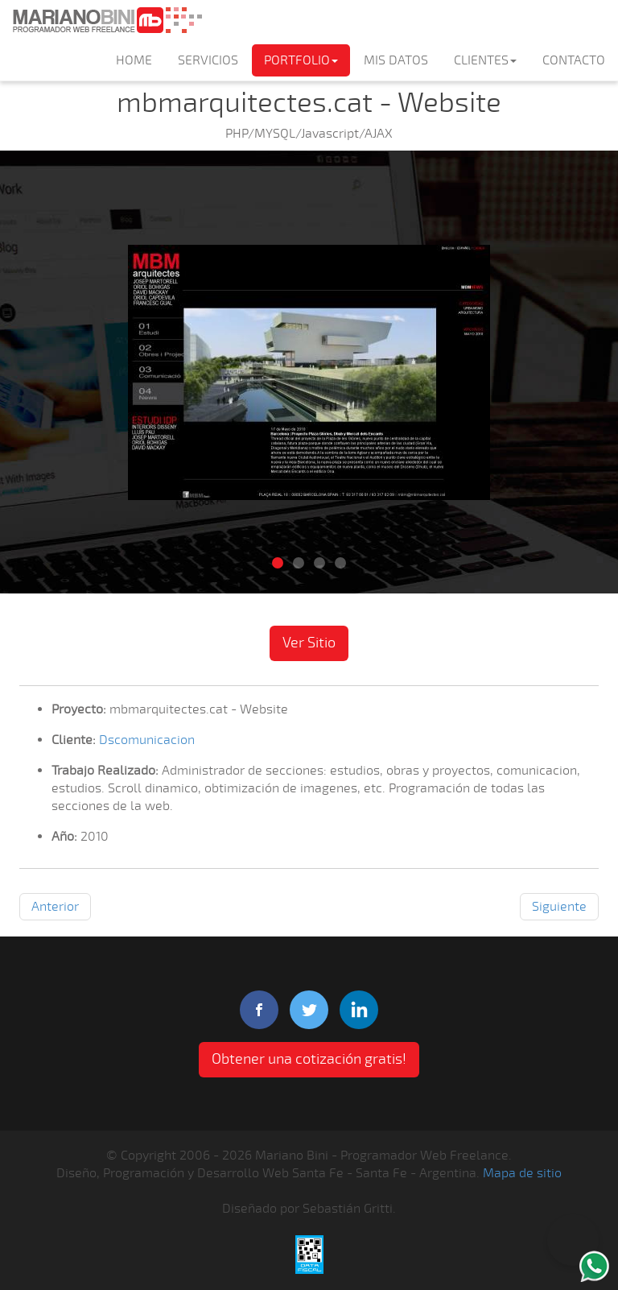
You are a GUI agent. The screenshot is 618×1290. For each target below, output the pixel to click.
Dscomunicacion (147, 740)
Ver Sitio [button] (309, 642)
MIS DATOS (396, 60)
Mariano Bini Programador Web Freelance (107, 20)
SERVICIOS (208, 60)
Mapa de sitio (522, 1173)
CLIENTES (485, 60)
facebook (259, 1009)
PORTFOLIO (301, 60)
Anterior (55, 907)
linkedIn (359, 1009)
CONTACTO (573, 60)
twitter (309, 1009)
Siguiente (559, 907)
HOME (134, 60)
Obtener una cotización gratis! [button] (309, 1059)
